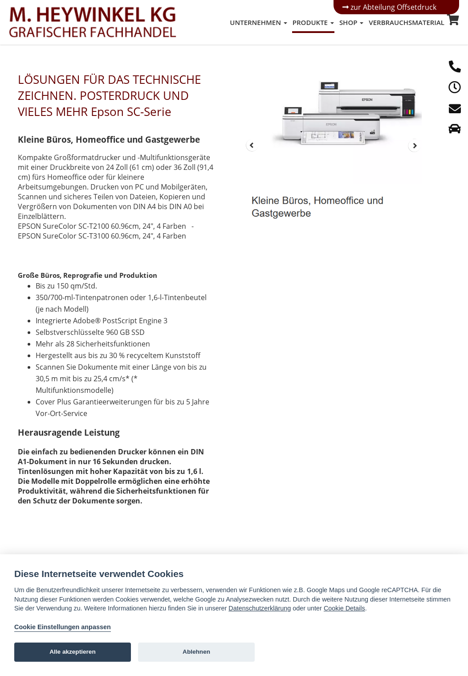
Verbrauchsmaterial (406, 22)
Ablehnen (196, 651)
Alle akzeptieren (72, 651)
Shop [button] (351, 22)
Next (414, 145)
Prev (252, 145)
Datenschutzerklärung (259, 608)
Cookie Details (344, 608)
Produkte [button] (313, 22)
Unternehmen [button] (258, 22)
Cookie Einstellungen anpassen (62, 627)
